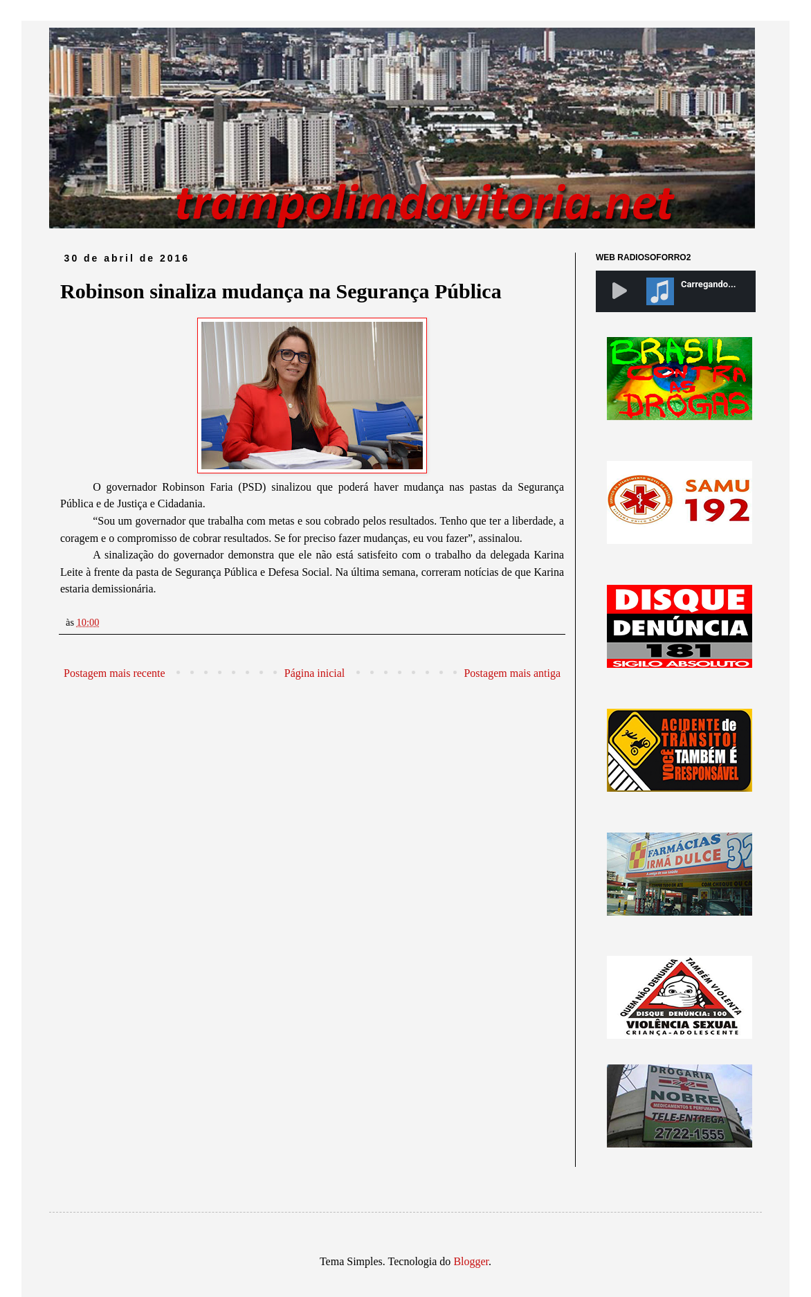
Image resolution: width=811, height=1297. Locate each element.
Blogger (471, 1261)
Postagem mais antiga (512, 673)
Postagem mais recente (114, 673)
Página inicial (314, 673)
